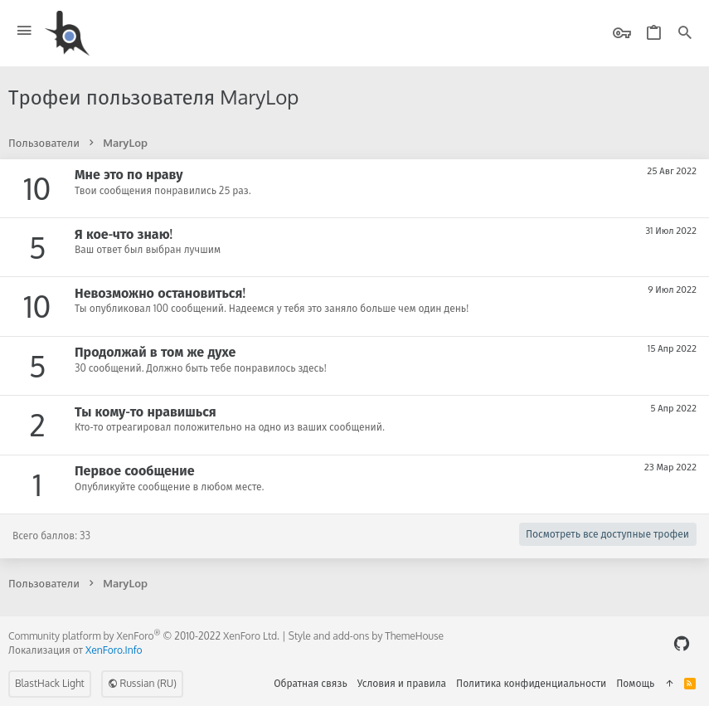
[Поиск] (685, 33)
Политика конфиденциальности (531, 683)
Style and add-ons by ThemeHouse (366, 636)
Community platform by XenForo (143, 636)
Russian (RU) (142, 683)
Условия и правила (401, 683)
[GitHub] (682, 643)
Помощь (635, 683)
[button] (24, 31)
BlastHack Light (50, 683)
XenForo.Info (114, 650)
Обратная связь (310, 683)
